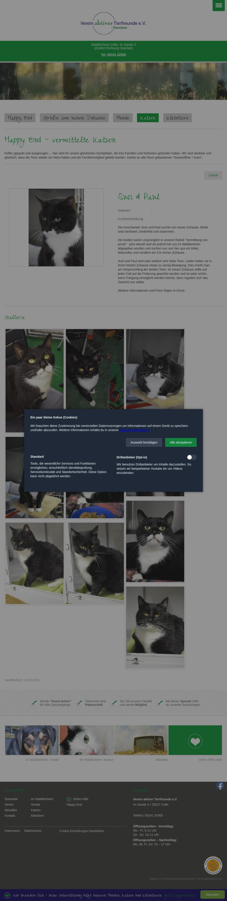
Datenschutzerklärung (134, 430)
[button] (144, 442)
